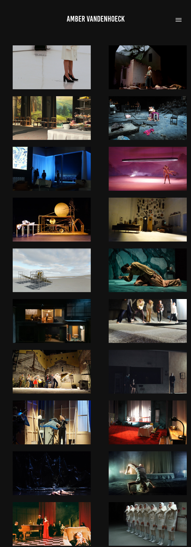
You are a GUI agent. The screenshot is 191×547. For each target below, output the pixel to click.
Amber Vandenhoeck (96, 18)
